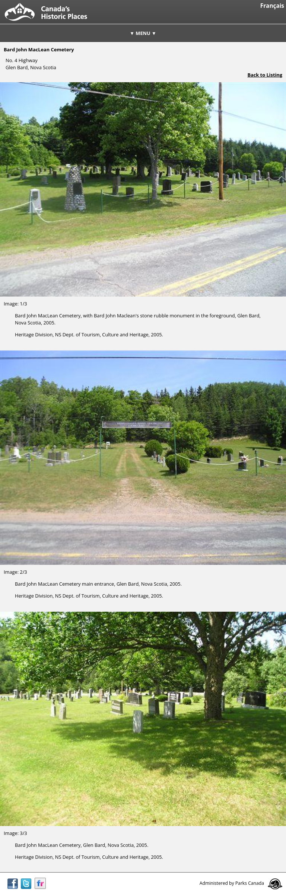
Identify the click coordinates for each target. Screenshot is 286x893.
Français (272, 6)
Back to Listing (264, 74)
